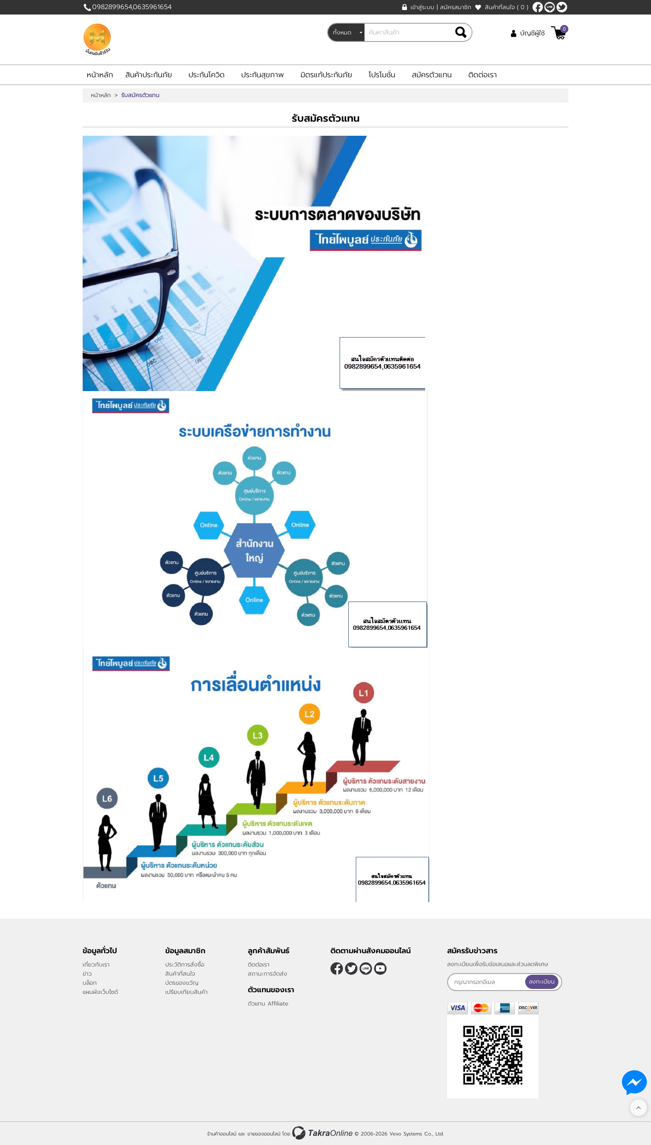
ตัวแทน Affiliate (268, 1003)
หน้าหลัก (100, 75)
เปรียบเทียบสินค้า (186, 992)
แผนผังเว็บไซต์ (100, 992)
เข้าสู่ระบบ (422, 7)
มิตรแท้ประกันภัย (326, 75)
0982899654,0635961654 (131, 7)
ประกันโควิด (206, 75)
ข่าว (87, 973)
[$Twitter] (561, 7)
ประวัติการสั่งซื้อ (184, 964)
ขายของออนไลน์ (263, 1134)
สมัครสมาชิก (455, 7)
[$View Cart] (558, 32)
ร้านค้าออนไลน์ (221, 1134)
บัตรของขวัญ (181, 983)
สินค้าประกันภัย (148, 75)
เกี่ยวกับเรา (96, 964)
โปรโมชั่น (382, 75)
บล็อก (90, 983)
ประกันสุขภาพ (262, 75)
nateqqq (549, 7)
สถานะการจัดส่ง (267, 973)
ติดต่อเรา (482, 75)
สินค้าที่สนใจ (506, 7)
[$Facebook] (537, 7)
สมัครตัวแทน (432, 75)
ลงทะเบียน (544, 981)
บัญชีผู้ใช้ (532, 33)
